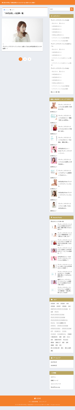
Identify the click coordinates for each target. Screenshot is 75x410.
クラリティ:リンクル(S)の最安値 (60, 38)
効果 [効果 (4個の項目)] (60, 340)
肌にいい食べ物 (55, 92)
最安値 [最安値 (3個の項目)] (52, 345)
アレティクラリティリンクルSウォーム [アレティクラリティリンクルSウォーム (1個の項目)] (59, 323)
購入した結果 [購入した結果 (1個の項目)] (68, 351)
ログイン (53, 380)
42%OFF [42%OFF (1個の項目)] (58, 309)
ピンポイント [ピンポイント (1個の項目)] (57, 334)
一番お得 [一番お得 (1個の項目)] (69, 337)
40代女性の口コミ (57, 32)
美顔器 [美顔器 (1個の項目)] (52, 348)
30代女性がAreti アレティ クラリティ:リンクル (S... (64, 197)
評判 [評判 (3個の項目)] (57, 348)
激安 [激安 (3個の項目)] (63, 345)
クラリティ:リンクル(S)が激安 (60, 40)
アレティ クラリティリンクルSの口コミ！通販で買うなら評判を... (65, 118)
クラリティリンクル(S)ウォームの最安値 (61, 59)
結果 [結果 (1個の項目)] (67, 345)
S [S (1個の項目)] (69, 312)
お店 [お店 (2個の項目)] (52, 315)
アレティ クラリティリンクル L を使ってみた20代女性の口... (65, 208)
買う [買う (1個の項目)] (60, 348)
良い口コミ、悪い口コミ (58, 23)
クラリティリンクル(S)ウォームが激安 (61, 64)
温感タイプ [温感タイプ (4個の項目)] (58, 345)
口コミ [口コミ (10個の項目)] (68, 340)
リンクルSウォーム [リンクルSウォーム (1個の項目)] (61, 337)
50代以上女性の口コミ (58, 35)
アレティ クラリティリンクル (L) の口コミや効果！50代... (65, 130)
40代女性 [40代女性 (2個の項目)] (53, 309)
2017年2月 (54, 365)
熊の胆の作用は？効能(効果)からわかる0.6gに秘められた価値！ (29, 2)
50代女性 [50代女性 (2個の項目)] (64, 309)
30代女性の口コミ (57, 29)
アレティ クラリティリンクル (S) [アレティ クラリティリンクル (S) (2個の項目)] (58, 320)
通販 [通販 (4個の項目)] (52, 354)
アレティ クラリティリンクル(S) (60, 20)
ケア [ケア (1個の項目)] (52, 334)
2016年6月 (54, 369)
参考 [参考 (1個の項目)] (64, 340)
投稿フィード (55, 384)
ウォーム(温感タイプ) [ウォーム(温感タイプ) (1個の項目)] (61, 326)
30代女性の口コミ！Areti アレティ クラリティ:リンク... (64, 152)
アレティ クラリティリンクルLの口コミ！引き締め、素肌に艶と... (65, 141)
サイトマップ (42, 405)
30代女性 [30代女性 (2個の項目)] (62, 306)
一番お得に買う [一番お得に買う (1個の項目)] (54, 340)
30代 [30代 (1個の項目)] (58, 306)
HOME (37, 402)
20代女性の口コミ (57, 26)
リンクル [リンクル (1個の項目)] (64, 334)
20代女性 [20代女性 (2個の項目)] (53, 306)
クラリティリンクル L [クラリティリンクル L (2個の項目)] (55, 332)
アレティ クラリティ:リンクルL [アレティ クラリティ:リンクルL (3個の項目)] (57, 318)
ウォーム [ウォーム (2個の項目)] (53, 326)
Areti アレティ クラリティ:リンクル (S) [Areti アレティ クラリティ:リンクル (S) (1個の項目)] (59, 312)
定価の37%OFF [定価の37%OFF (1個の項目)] (58, 343)
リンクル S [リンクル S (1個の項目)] (53, 337)
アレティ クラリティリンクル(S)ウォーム (61, 45)
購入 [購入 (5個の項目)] (62, 351)
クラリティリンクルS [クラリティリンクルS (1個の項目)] (66, 332)
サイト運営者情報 (33, 405)
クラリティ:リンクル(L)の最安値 (60, 86)
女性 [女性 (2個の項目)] (52, 343)
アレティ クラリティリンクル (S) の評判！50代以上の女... (65, 107)
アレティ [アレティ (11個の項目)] (56, 315)
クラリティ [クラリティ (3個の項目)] (53, 329)
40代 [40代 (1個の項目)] (67, 306)
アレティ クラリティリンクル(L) (60, 68)
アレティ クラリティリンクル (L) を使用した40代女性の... (65, 163)
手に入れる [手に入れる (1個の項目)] (65, 343)
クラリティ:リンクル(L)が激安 (60, 89)
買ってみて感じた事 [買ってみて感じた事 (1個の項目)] (55, 351)
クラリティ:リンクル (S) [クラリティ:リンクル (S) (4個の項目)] (63, 329)
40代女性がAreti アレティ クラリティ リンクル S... (65, 186)
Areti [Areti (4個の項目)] (69, 309)
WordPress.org (55, 391)
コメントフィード (56, 387)
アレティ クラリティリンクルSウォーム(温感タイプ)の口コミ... (65, 174)
